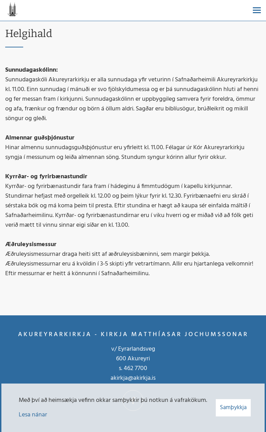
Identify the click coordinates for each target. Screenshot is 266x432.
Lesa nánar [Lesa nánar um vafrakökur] (33, 415)
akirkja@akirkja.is (133, 378)
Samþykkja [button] (233, 407)
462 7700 (135, 368)
